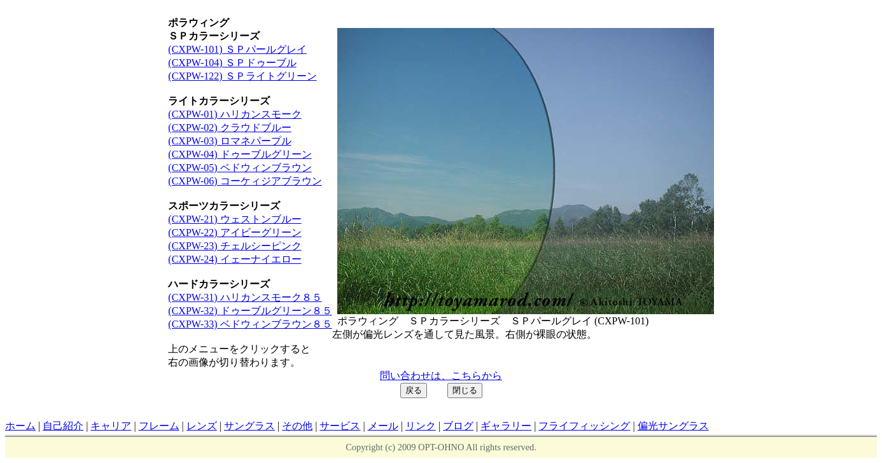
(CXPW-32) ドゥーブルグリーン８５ (250, 310)
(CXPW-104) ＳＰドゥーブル (232, 62)
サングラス (249, 425)
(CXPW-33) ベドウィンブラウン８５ (250, 324)
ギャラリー (505, 425)
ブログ (458, 425)
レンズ (201, 425)
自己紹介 (63, 425)
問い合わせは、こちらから (441, 375)
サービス (339, 425)
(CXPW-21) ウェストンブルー (234, 219)
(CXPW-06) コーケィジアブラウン (244, 181)
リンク (420, 425)
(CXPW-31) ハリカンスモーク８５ (244, 297)
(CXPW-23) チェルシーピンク (234, 245)
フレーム (159, 425)
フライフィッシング (584, 425)
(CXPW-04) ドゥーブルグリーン (239, 154)
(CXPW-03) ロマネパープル (229, 140)
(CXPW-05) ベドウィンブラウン (239, 167)
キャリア (110, 425)
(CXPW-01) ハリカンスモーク (234, 114)
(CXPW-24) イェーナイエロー (234, 259)
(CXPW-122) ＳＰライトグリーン (242, 76)
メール (383, 425)
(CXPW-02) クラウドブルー (229, 127)
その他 (297, 425)
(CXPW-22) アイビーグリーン (234, 232)
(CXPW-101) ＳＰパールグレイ (237, 49)
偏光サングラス (673, 425)
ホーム (20, 425)
